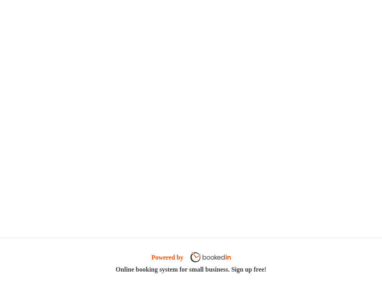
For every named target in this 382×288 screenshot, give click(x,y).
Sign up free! (248, 269)
